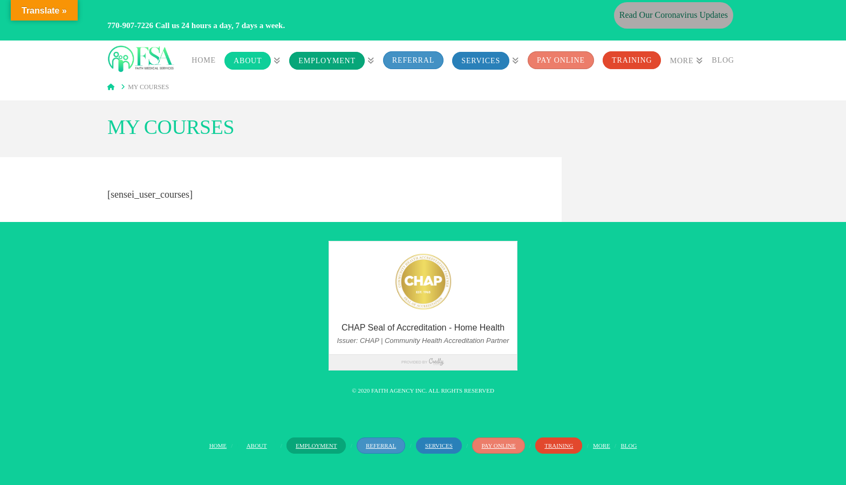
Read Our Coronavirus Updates (673, 14)
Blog (628, 445)
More (601, 445)
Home (218, 445)
